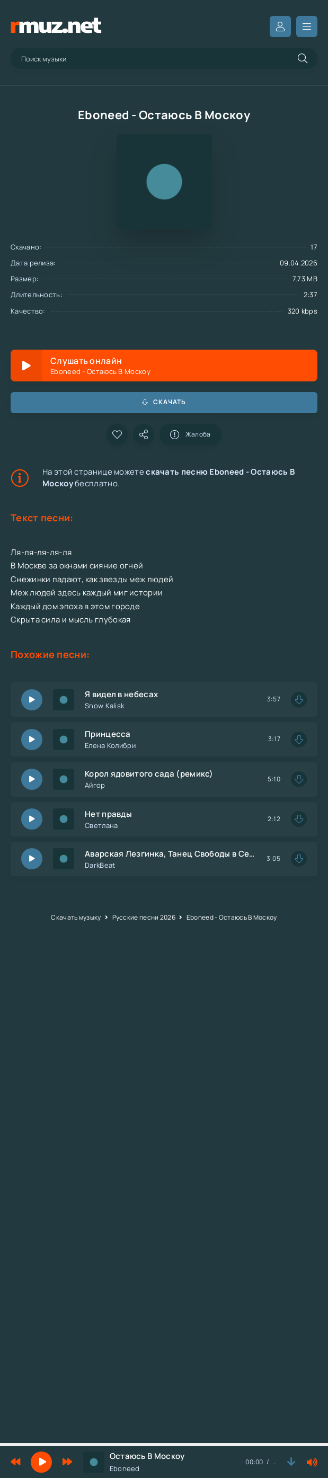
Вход (280, 26)
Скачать (164, 401)
